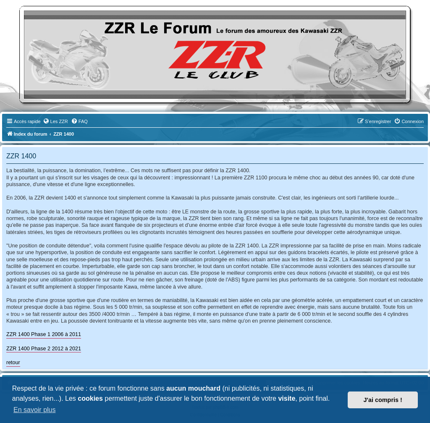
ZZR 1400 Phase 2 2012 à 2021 (43, 349)
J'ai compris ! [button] (383, 400)
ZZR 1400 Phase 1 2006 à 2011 (43, 334)
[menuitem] (55, 121)
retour (13, 362)
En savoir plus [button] (34, 409)
